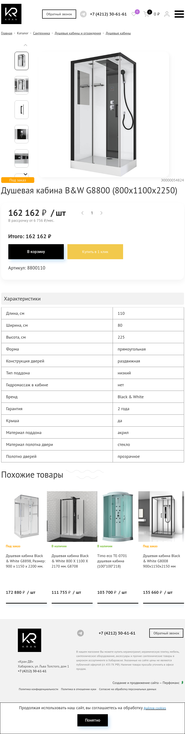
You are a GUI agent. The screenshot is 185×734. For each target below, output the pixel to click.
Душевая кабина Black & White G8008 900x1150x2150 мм (161, 561)
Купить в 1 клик (93, 251)
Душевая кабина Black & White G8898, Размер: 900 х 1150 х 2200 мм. (25, 561)
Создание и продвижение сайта (136, 682)
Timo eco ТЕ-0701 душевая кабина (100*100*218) (112, 561)
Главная (6, 33)
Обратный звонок (59, 14)
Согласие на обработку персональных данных (127, 689)
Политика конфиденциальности (38, 689)
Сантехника (41, 33)
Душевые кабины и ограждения (78, 33)
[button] (25, 45)
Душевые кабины (118, 33)
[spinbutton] (92, 213)
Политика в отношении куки (78, 689)
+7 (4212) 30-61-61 (108, 13)
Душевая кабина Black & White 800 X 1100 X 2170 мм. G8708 (70, 561)
